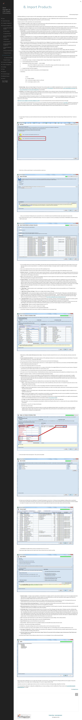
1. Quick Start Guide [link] (6, 20)
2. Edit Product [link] (6, 39)
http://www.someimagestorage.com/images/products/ (56, 296)
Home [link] (3, 18)
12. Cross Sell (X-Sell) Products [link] (7, 36)
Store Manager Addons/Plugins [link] (5, 81)
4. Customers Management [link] (7, 62)
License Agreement (58, 715)
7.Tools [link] (3, 69)
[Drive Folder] (48, 702)
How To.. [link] (3, 78)
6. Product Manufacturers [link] (8, 50)
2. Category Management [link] (7, 23)
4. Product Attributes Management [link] (7, 44)
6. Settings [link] (4, 66)
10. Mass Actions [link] (6, 31)
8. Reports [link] (4, 71)
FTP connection (50, 88)
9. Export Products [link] (6, 59)
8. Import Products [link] (6, 55)
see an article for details (53, 397)
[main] (37, 7)
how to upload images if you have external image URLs (29, 89)
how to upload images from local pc (69, 88)
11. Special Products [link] (7, 33)
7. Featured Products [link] (7, 52)
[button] (80, 1)
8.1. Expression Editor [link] (8, 57)
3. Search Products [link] (6, 41)
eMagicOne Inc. (75, 689)
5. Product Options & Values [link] (7, 48)
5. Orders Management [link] (6, 64)
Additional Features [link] (5, 76)
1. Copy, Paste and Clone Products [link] (7, 28)
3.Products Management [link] (6, 25)
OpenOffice (65, 102)
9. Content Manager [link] (6, 73)
